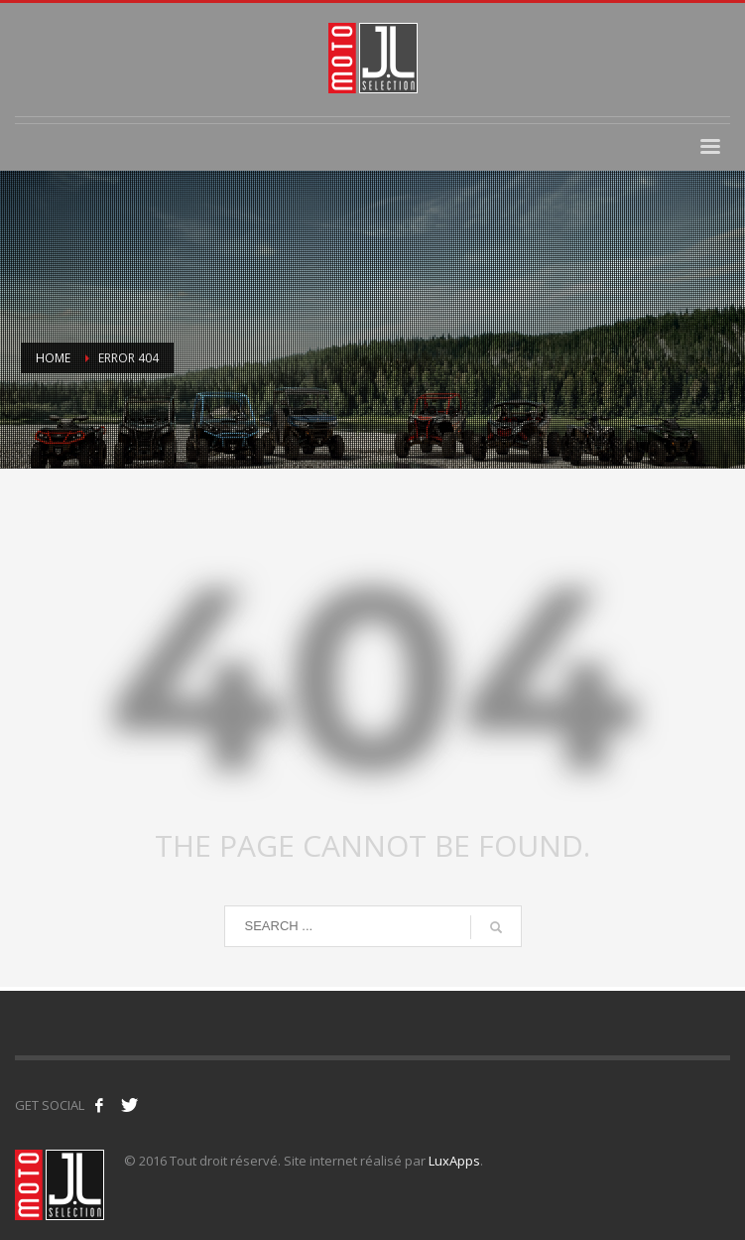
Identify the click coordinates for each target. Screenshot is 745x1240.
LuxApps (454, 1161)
